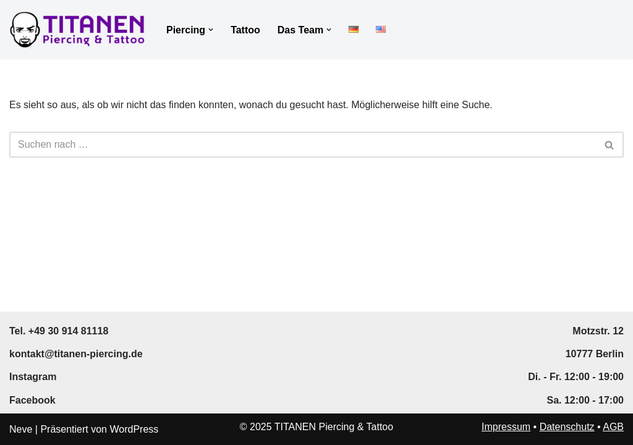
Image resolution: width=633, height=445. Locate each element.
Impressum (506, 427)
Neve (20, 429)
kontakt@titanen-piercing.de (76, 354)
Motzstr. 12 (598, 331)
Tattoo (245, 30)
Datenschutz (567, 427)
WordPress (133, 429)
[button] (210, 29)
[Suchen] (302, 145)
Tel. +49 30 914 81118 (58, 331)
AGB (613, 427)
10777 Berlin (595, 354)
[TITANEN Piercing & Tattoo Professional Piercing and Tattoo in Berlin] (77, 29)
